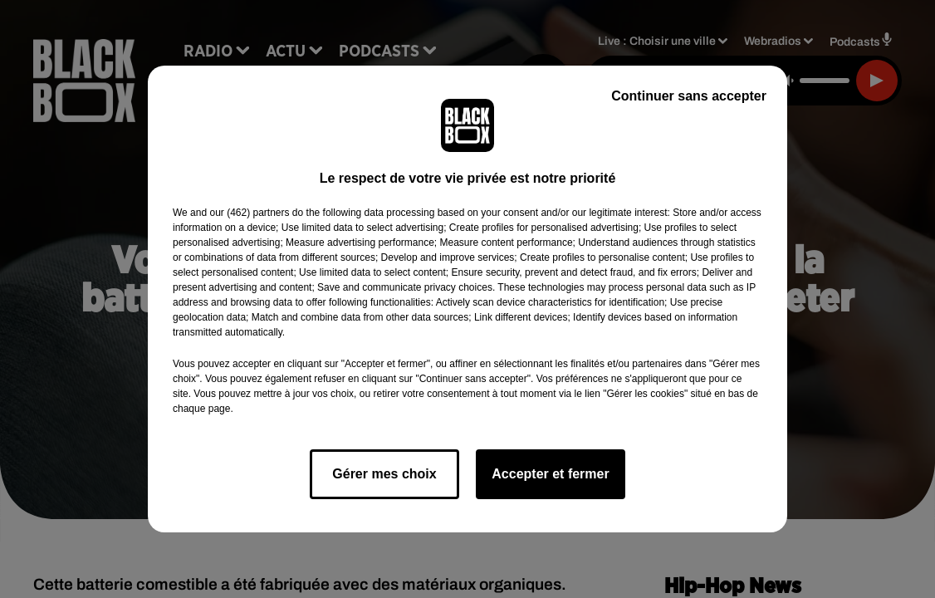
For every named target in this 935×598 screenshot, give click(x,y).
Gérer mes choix (384, 474)
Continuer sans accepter (688, 96)
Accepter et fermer (550, 474)
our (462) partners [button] (249, 212)
